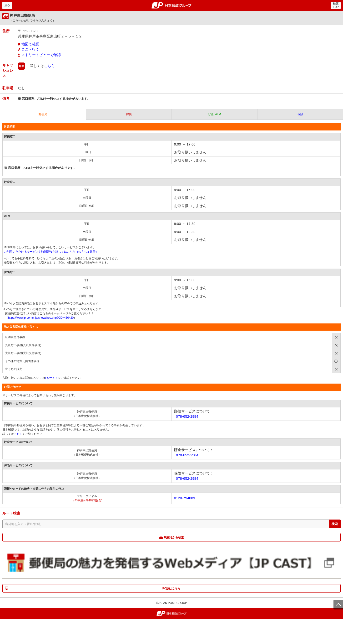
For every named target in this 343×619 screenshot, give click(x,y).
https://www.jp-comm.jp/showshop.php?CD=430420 (41, 317)
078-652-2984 (187, 416)
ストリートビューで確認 (41, 55)
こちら (49, 66)
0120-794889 (184, 498)
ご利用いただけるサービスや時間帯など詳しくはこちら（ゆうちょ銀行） (51, 251)
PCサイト (51, 378)
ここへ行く (30, 49)
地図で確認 (30, 44)
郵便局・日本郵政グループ (172, 5)
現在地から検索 (174, 537)
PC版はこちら (171, 588)
